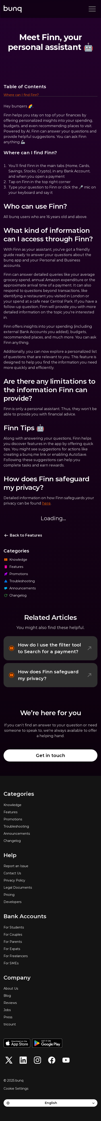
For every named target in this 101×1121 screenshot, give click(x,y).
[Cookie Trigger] (16, 1088)
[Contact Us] (50, 873)
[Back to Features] (23, 535)
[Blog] (50, 995)
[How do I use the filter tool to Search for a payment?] (50, 648)
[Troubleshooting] (50, 581)
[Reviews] (50, 1002)
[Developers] (50, 901)
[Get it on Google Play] (47, 1043)
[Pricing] (50, 894)
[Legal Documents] (50, 887)
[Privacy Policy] (50, 880)
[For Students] (50, 927)
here (46, 503)
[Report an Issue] (50, 866)
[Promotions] (50, 574)
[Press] (50, 1017)
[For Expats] (50, 948)
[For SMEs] (50, 963)
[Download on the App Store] (17, 1043)
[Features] (50, 566)
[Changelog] (50, 595)
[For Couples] (50, 934)
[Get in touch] (50, 755)
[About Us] (50, 988)
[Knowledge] (50, 559)
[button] (50, 95)
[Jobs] (50, 1010)
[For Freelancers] (50, 956)
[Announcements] (50, 588)
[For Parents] (50, 941)
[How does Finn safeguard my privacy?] (50, 675)
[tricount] (50, 1024)
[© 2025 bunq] (15, 1080)
